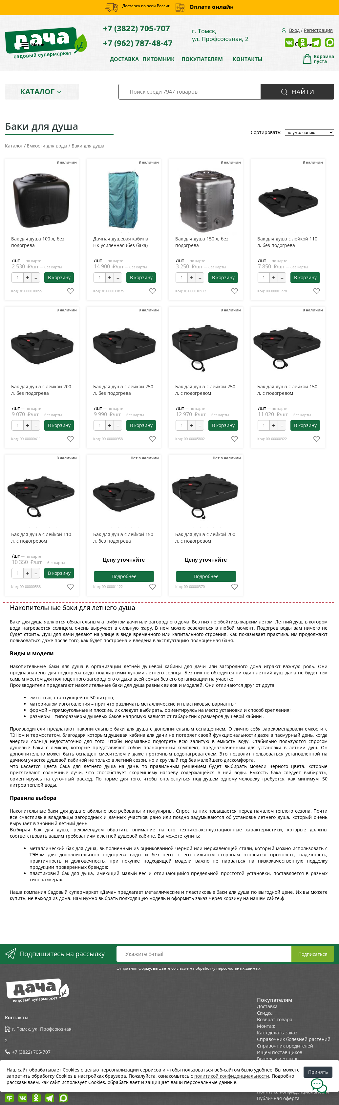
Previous (23, 202)
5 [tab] (302, 232)
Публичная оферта (278, 1098)
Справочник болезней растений (293, 1039)
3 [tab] (46, 232)
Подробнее (124, 576)
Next (59, 202)
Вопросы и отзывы (278, 1059)
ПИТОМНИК (158, 59)
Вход (294, 30)
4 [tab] (53, 232)
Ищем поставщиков (279, 1052)
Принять (318, 1072)
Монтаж (266, 1026)
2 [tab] (39, 232)
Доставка (267, 1006)
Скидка (265, 1013)
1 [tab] (33, 232)
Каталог (37, 91)
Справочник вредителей (285, 1046)
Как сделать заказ (277, 1032)
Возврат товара (274, 1019)
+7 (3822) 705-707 (136, 28)
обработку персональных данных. (228, 968)
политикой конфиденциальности (231, 1076)
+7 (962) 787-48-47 (138, 42)
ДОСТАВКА (124, 59)
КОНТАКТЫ (248, 59)
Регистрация (318, 30)
